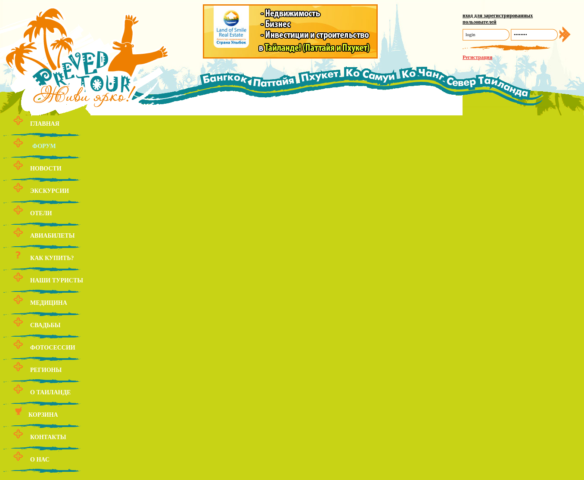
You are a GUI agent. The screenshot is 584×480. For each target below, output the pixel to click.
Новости (46, 168)
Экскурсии (49, 191)
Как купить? (52, 258)
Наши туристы (56, 280)
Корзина (43, 415)
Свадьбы (45, 325)
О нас (40, 459)
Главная (44, 124)
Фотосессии (52, 347)
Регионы (46, 370)
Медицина (48, 303)
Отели (41, 213)
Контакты (48, 437)
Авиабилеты (52, 235)
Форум (44, 146)
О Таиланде (50, 392)
